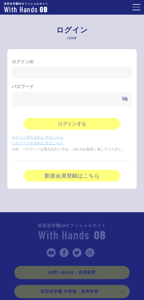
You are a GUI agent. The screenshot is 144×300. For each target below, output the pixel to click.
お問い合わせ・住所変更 (72, 272)
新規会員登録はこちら (72, 176)
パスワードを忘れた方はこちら (37, 143)
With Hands (72, 233)
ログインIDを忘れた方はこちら (38, 138)
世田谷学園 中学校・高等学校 (69, 291)
